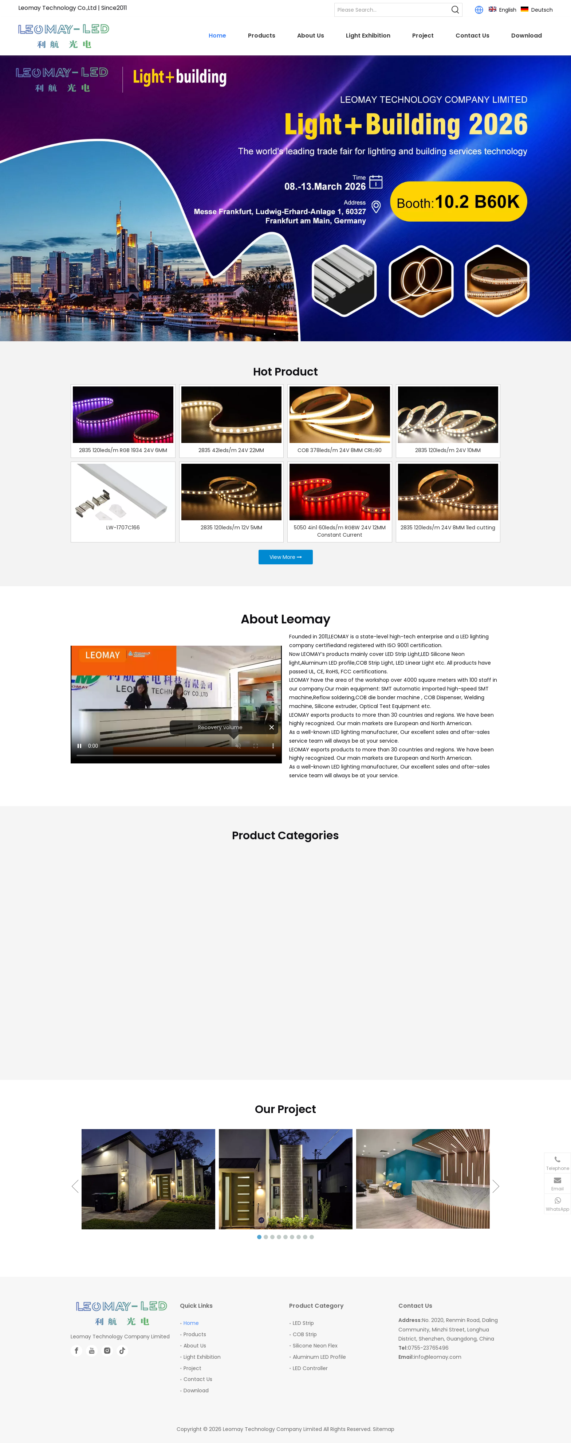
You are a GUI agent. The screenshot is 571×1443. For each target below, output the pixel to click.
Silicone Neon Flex (315, 1345)
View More (285, 557)
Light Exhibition (202, 1357)
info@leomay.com (437, 1357)
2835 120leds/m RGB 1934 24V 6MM (123, 450)
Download (196, 1390)
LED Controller (310, 1368)
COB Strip (305, 1334)
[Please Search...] (392, 9)
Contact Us (198, 1379)
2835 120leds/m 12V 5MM (231, 527)
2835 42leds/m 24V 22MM (231, 450)
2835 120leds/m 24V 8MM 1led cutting (448, 527)
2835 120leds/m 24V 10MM (448, 450)
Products (195, 1334)
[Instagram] (107, 1351)
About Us (195, 1345)
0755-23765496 (428, 1347)
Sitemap (383, 1429)
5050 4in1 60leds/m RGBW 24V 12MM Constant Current (340, 531)
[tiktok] (122, 1351)
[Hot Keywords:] (455, 9)
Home (191, 1323)
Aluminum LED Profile (319, 1357)
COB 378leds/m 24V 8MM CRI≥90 (340, 450)
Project (192, 1368)
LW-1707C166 (123, 527)
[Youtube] (92, 1351)
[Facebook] (76, 1351)
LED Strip (303, 1323)
